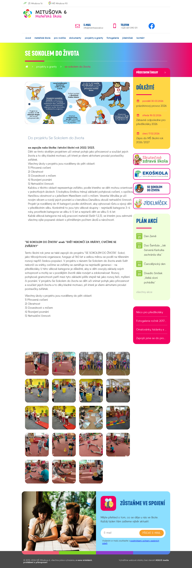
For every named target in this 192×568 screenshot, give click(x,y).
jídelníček (127, 37)
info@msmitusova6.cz (93, 28)
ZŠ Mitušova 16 (35, 3)
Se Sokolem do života (77, 66)
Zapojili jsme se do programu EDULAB (151, 338)
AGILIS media (162, 560)
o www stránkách (84, 560)
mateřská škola (42, 37)
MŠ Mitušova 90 (60, 3)
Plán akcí (146, 221)
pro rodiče (60, 37)
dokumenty (75, 37)
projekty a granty (94, 37)
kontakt (140, 37)
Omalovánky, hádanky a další (151, 329)
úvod (28, 37)
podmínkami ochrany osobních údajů (130, 542)
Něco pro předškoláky (149, 312)
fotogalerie (113, 37)
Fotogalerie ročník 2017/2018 (151, 321)
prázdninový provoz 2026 (151, 105)
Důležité (145, 87)
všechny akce (144, 292)
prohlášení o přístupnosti (35, 562)
